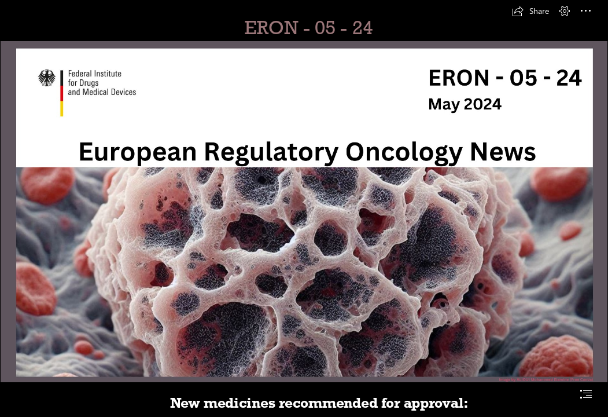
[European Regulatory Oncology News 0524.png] (304, 212)
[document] (304, 208)
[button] (530, 11)
